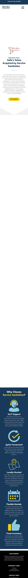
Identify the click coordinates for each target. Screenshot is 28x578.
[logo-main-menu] (6, 6)
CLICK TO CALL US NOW (14, 1)
